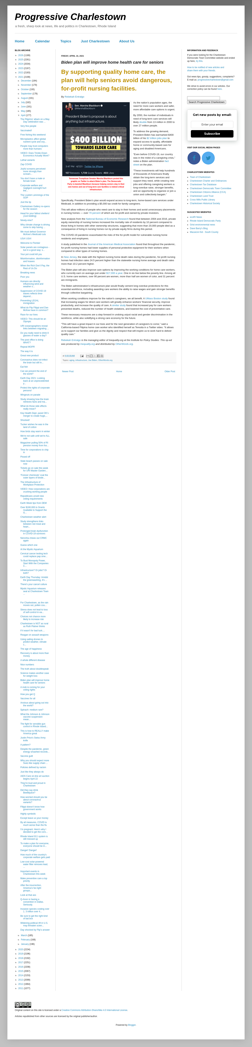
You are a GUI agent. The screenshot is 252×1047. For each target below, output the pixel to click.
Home (19, 41)
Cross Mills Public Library (202, 199)
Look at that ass (28, 895)
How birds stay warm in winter (35, 431)
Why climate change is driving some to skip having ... (35, 226)
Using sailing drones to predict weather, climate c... (33, 642)
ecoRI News (196, 217)
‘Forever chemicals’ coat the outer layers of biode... (34, 476)
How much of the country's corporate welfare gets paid (35, 856)
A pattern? (25, 744)
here (219, 89)
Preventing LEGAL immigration (29, 301)
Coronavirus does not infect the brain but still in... (33, 361)
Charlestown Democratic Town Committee (210, 188)
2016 (21, 967)
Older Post (170, 371)
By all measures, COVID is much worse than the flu (33, 823)
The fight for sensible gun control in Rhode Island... (34, 725)
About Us (127, 41)
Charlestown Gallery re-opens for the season (35, 207)
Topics (65, 41)
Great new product (29, 355)
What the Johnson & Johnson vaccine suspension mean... (34, 717)
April (23, 115)
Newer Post (68, 371)
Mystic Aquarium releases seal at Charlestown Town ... (34, 591)
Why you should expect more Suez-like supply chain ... (34, 761)
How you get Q (27, 694)
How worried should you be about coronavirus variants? (33, 800)
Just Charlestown (95, 41)
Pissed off (25, 456)
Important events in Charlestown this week (32, 872)
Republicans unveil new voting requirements (32, 497)
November (26, 85)
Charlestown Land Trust (201, 196)
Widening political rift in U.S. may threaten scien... (34, 924)
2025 (21, 59)
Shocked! (25, 420)
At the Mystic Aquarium (31, 549)
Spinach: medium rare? (31, 709)
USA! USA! (25, 238)
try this (199, 61)
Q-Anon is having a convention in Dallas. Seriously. (32, 902)
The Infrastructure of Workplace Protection (32, 483)
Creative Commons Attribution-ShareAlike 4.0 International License (94, 1010)
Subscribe (212, 133)
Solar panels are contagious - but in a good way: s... (34, 248)
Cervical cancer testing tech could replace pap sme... (34, 554)
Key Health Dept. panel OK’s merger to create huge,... (34, 414)
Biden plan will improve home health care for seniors (34, 681)
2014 (21, 975)
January (25, 944)
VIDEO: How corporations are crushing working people (35, 490)
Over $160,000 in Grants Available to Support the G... (33, 510)
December (26, 80)
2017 (21, 962)
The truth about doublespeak (34, 669)
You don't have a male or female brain (32, 179)
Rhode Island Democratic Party (205, 221)
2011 (21, 988)
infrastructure (81, 360)
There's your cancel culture (33, 584)
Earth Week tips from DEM (33, 503)
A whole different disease (32, 660)
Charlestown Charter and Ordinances (208, 181)
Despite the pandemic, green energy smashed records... (34, 750)
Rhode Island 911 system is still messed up (34, 837)
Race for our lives (29, 314)
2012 (21, 984)
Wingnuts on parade (30, 394)
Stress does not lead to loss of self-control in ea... (34, 611)
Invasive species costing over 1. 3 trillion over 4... (34, 910)
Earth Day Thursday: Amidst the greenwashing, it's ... (34, 578)
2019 (21, 953)
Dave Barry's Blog (199, 228)
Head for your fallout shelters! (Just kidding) (34, 214)
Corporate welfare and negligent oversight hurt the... (33, 188)
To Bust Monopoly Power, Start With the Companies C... (34, 563)
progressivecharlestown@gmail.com (215, 79)
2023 (21, 68)
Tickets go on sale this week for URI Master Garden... (34, 469)
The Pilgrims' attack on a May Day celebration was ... (34, 120)
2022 (21, 72)
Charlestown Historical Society (205, 203)
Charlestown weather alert (33, 517)
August (25, 98)
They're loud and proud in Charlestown (33, 784)
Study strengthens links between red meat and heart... (32, 524)
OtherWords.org (124, 344)
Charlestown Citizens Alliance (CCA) (208, 192)
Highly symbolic (28, 814)
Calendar (42, 41)
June (23, 106)
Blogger (132, 1025)
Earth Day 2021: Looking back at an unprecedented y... (34, 381)
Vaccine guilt (26, 756)
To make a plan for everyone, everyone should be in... (34, 844)
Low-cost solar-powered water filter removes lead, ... (34, 864)
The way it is (26, 351)
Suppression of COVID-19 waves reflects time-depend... (33, 294)
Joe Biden (92, 360)
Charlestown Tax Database (203, 184)
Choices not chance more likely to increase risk (33, 617)
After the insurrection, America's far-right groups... (31, 888)
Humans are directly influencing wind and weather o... (31, 284)
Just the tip (25, 202)
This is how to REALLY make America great (34, 732)
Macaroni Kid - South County (204, 232)
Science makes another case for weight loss (34, 674)
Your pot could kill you (31, 254)
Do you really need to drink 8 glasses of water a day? (34, 334)
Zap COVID (26, 164)
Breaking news (27, 272)
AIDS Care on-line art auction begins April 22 (34, 777)
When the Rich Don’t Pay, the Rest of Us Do (34, 266)
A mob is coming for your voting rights (32, 688)
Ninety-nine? (26, 220)
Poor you (24, 277)
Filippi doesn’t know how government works (32, 808)
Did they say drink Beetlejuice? (29, 791)
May (23, 111)
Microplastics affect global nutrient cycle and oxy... (33, 140)
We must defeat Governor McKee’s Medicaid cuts (33, 233)
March (24, 935)
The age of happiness (31, 649)
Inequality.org (87, 344)
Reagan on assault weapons (34, 635)
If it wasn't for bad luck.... (32, 630)
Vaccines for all (27, 698)
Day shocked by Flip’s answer (35, 930)
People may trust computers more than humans (34, 147)
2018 (21, 958)
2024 (21, 64)
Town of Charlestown (200, 177)
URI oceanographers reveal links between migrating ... (34, 327)
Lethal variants (27, 160)
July (23, 102)
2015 (21, 971)
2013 (21, 980)
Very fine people (28, 126)
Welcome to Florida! (30, 243)
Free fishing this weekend (33, 134)
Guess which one (28, 545)
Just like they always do (32, 771)
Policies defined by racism (33, 767)
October (25, 89)
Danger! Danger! (28, 850)
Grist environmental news (202, 224)
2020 (21, 949)
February (25, 939)
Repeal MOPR (27, 347)
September (26, 93)
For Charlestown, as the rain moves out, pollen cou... (34, 604)
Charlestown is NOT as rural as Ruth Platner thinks (34, 624)
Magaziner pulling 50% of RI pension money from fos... (34, 444)
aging (71, 360)
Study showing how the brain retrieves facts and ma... (34, 400)
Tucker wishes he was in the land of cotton (34, 425)
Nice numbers (27, 664)
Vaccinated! (26, 130)
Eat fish (24, 367)
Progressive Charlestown (70, 17)
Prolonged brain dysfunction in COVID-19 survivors (34, 532)
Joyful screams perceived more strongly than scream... (32, 171)
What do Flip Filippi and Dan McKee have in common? (34, 308)
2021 (21, 77)
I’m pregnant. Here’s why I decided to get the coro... (34, 830)
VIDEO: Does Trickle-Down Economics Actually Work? (34, 154)
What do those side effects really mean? (33, 407)
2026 (21, 55)
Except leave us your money (34, 818)
